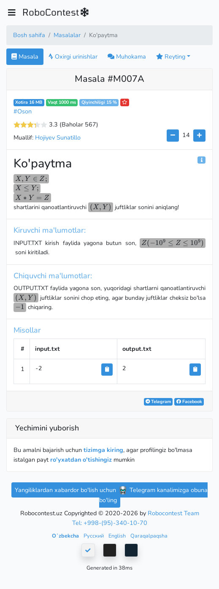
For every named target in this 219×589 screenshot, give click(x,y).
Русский (94, 535)
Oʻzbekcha (66, 535)
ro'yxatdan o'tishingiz (81, 459)
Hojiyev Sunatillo (58, 137)
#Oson (23, 111)
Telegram (158, 401)
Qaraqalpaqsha (149, 535)
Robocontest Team (173, 513)
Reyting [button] (170, 56)
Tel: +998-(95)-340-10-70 (109, 523)
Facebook (189, 401)
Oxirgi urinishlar (73, 56)
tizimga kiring (103, 450)
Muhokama (127, 56)
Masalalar (67, 35)
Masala (24, 56)
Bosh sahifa (29, 35)
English (117, 535)
